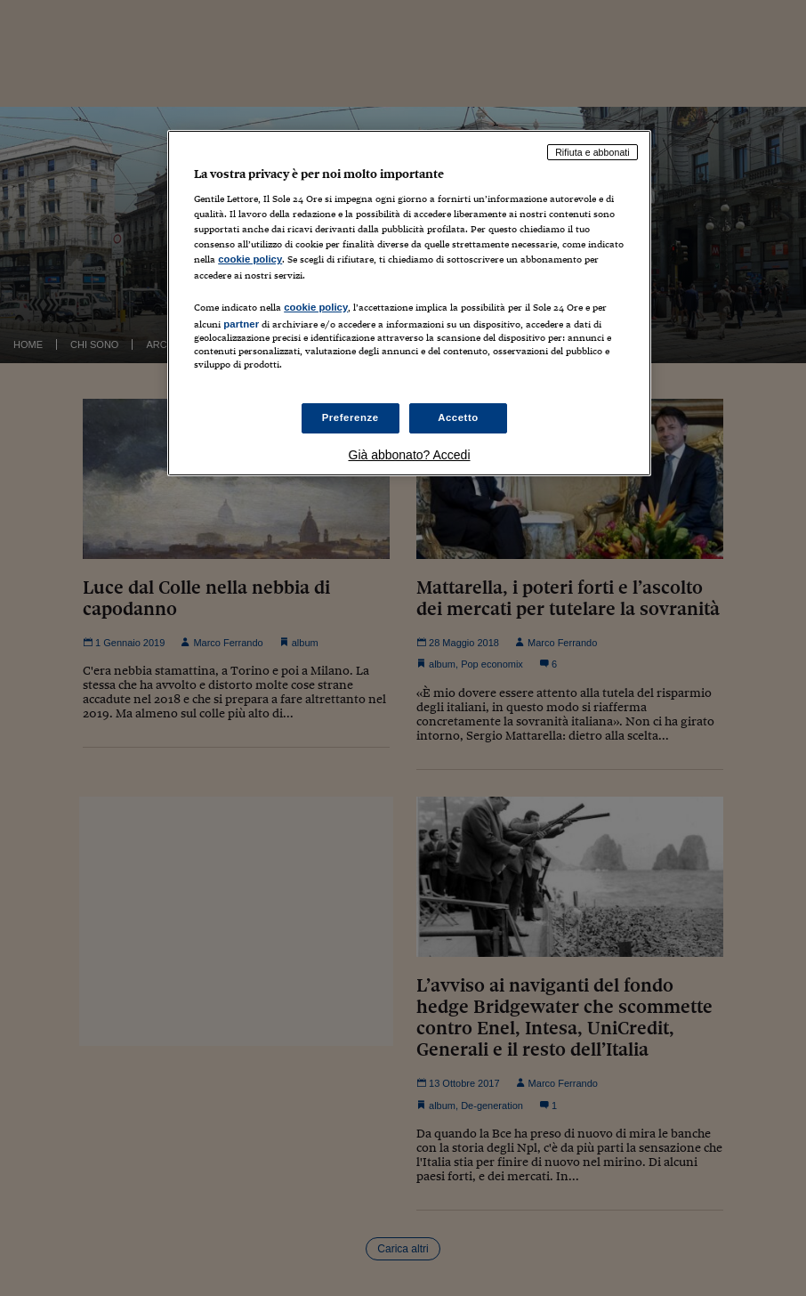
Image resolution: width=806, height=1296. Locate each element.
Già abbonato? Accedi (410, 455)
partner (241, 324)
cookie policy (250, 259)
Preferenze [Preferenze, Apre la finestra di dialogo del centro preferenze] (350, 417)
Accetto (458, 417)
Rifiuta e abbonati (592, 152)
